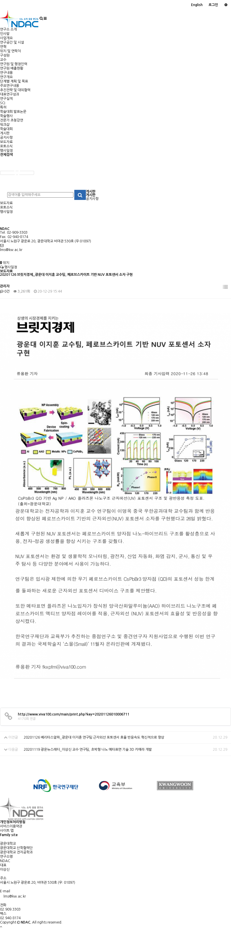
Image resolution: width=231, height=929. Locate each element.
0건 (5, 291)
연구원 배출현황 (11, 68)
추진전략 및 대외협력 (15, 90)
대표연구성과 (9, 94)
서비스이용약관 (11, 826)
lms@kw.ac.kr (11, 250)
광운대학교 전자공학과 (16, 852)
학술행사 (6, 116)
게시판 (5, 133)
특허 (3, 107)
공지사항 (6, 137)
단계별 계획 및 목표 (14, 81)
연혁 (3, 46)
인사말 (5, 33)
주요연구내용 (9, 85)
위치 (4, 263)
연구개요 (6, 77)
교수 (3, 59)
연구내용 (6, 72)
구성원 (5, 55)
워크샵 (5, 124)
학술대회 (6, 129)
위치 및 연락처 (10, 51)
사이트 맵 (7, 830)
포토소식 (6, 146)
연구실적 (6, 98)
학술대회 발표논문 (13, 111)
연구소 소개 (8, 29)
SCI (2, 103)
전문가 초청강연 (11, 120)
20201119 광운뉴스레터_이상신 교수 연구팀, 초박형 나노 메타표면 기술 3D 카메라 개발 (88, 749)
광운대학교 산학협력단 (16, 848)
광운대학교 (8, 843)
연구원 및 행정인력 (13, 64)
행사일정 (6, 150)
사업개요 (6, 38)
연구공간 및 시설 (12, 42)
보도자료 (6, 142)
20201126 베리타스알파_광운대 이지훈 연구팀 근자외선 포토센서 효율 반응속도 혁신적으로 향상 (94, 737)
